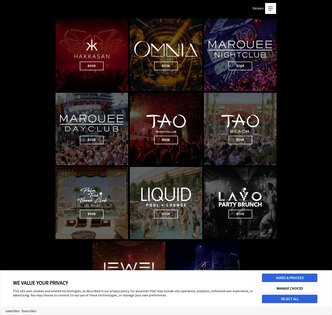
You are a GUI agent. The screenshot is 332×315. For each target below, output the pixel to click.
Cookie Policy (12, 310)
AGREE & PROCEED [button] (290, 278)
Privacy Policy (29, 310)
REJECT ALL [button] (290, 299)
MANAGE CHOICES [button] (290, 288)
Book (92, 65)
